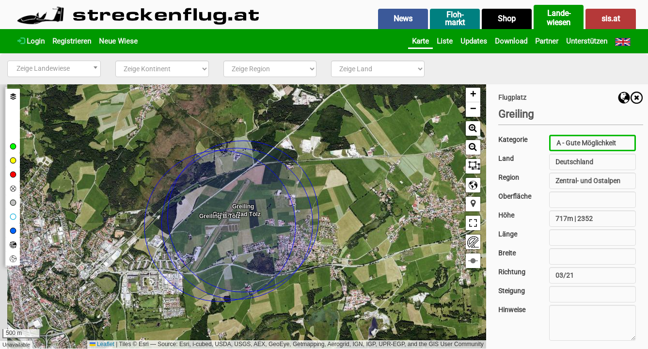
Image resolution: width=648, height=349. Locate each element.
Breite (507, 253)
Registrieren (71, 41)
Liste (445, 41)
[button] (473, 95)
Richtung (511, 272)
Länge (507, 234)
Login (31, 41)
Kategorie (512, 139)
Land (506, 158)
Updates (473, 41)
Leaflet (102, 344)
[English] (622, 41)
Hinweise (511, 310)
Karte (420, 41)
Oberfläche (514, 196)
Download (511, 41)
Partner (546, 41)
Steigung (511, 291)
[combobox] (54, 69)
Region (508, 177)
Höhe (506, 215)
